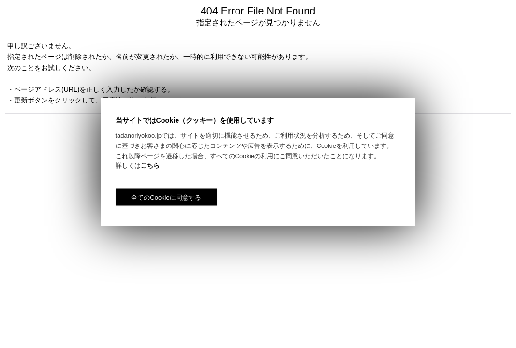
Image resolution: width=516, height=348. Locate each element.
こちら (150, 165)
